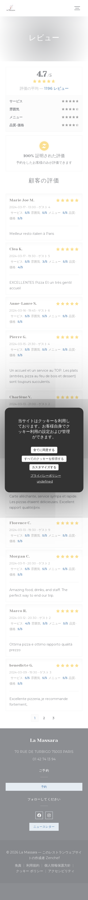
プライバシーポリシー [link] (46, 475)
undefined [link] (45, 481)
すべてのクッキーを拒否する (44, 459)
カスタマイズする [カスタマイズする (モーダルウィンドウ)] (44, 467)
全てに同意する (44, 450)
